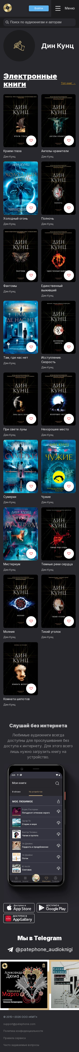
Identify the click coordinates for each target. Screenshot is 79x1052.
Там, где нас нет (15, 357)
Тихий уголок (51, 631)
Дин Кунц (9, 156)
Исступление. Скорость (51, 360)
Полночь (47, 218)
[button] (39, 8)
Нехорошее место (55, 429)
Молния (9, 631)
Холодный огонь (15, 218)
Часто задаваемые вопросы (21, 1045)
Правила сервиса (14, 1038)
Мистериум (11, 564)
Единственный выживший (52, 288)
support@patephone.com (19, 1024)
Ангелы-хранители (55, 151)
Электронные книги (30, 80)
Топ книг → (68, 83)
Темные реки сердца (57, 564)
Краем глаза (12, 151)
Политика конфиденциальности (23, 1030)
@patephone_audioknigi (40, 949)
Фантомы (10, 286)
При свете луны (15, 429)
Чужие (46, 497)
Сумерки (9, 497)
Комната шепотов (16, 699)
